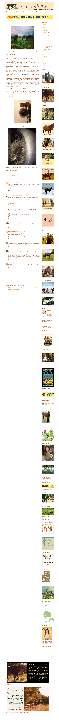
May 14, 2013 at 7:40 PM (22, 241)
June (45, 40)
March (45, 54)
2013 (44, 29)
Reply (9, 192)
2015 (44, 25)
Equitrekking (31, 11)
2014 (44, 27)
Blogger (34, 717)
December (46, 30)
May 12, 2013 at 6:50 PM (17, 195)
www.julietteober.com (45, 405)
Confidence (38, 11)
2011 (44, 61)
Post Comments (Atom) (14, 289)
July (45, 39)
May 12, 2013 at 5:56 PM (18, 182)
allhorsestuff (10, 195)
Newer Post (8, 287)
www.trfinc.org (44, 397)
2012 (44, 60)
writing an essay (44, 322)
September (46, 35)
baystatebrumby (11, 250)
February (45, 56)
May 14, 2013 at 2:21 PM (20, 231)
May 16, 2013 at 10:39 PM (15, 263)
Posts (43, 603)
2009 (44, 65)
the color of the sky (47, 49)
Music (51, 11)
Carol (9, 263)
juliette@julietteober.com (46, 349)
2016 (44, 24)
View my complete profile (46, 330)
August (45, 37)
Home (7, 11)
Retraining (45, 11)
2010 (44, 63)
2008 (44, 66)
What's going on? (47, 50)
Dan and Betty (11, 182)
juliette (49, 310)
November (46, 32)
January (45, 58)
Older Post (37, 287)
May (45, 42)
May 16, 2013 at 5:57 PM (19, 250)
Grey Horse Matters (12, 231)
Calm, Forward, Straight (13, 241)
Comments (44, 605)
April (45, 53)
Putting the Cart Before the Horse (18, 11)
